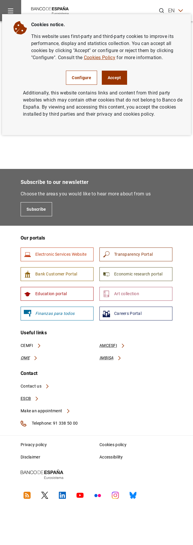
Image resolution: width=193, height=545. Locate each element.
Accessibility (111, 457)
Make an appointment (45, 410)
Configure (81, 77)
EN (175, 10)
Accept (114, 77)
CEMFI (31, 345)
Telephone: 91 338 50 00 (49, 423)
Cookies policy (113, 444)
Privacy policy (34, 444)
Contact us (35, 386)
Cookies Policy (99, 57)
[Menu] (10, 10)
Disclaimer (30, 457)
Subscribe (36, 209)
